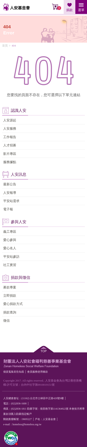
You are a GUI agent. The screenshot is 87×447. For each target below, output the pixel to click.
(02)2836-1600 (19, 403)
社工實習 (9, 265)
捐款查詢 (9, 312)
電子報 (8, 209)
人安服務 (9, 128)
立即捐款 (9, 295)
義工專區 (9, 231)
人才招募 (9, 145)
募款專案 (9, 287)
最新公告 (9, 184)
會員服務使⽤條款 (37, 371)
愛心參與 (9, 240)
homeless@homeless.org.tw (27, 424)
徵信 (6, 320)
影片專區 (9, 154)
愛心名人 (9, 248)
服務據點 (9, 162)
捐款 (69, 10)
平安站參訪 (11, 256)
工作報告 (9, 137)
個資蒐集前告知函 (13, 371)
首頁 (5, 45)
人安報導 (9, 192)
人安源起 (9, 120)
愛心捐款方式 (13, 304)
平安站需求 (11, 201)
